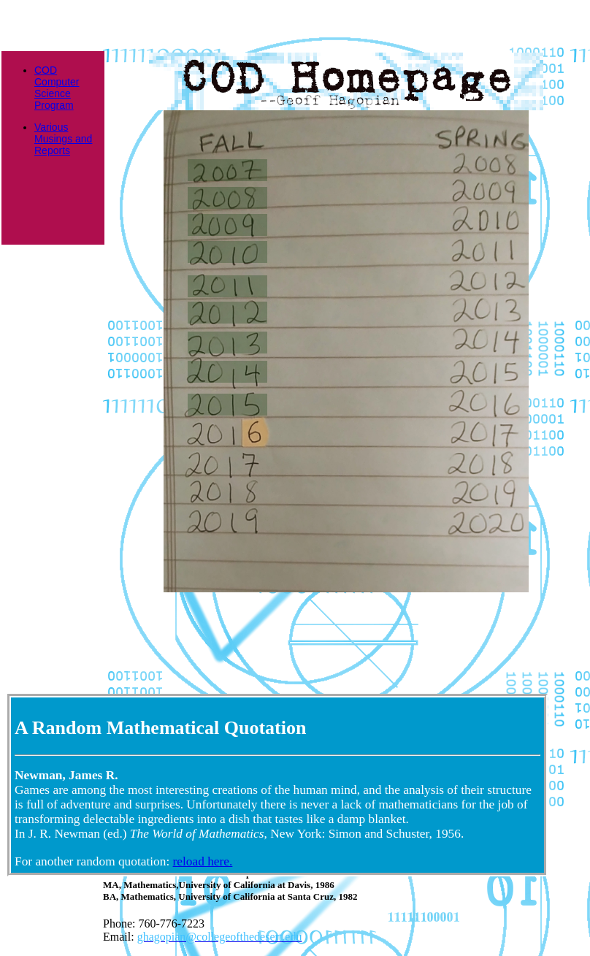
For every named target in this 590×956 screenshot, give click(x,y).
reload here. (203, 861)
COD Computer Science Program (56, 87)
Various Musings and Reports (63, 138)
